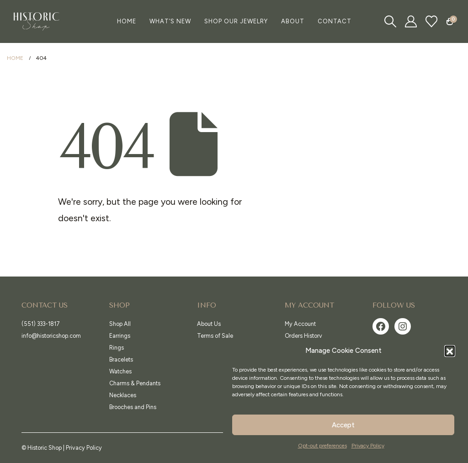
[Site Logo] (36, 21)
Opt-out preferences (322, 445)
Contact (334, 21)
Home (126, 21)
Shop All (120, 323)
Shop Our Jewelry (236, 21)
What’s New (170, 21)
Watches (120, 371)
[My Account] (411, 21)
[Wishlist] (432, 21)
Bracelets (121, 359)
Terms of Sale (215, 335)
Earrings (119, 335)
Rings (116, 347)
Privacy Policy (367, 445)
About (292, 21)
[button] (449, 350)
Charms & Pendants (134, 383)
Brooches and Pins (132, 407)
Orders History (303, 335)
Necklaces (122, 395)
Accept (343, 425)
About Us (209, 323)
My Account (300, 323)
